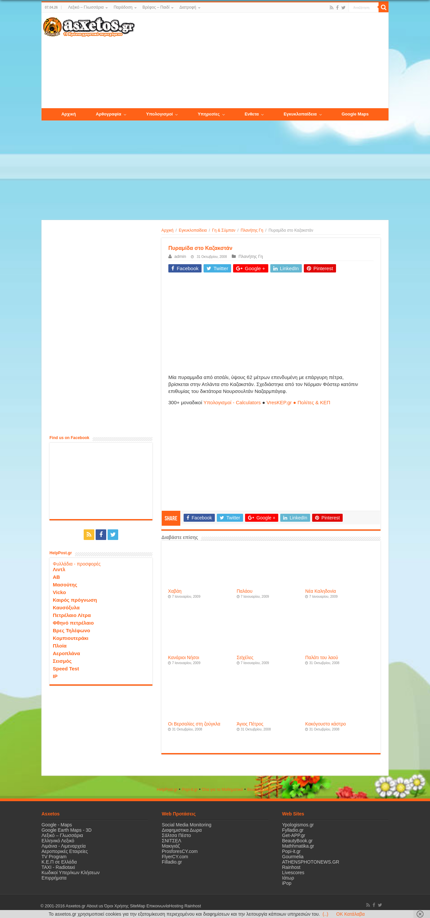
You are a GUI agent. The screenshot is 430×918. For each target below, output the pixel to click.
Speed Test (66, 668)
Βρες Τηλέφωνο (71, 630)
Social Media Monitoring (186, 824)
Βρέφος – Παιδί (155, 7)
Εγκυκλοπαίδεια (193, 230)
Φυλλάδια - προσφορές (77, 564)
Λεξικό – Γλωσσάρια (86, 7)
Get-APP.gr (293, 835)
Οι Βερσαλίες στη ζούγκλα (194, 724)
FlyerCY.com (175, 856)
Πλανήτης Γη (252, 230)
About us (94, 906)
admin (180, 256)
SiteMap (137, 906)
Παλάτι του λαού (321, 657)
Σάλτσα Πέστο (176, 835)
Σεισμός (62, 661)
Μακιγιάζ (171, 846)
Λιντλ (59, 569)
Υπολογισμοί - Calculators (232, 402)
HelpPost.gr (167, 789)
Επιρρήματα (54, 877)
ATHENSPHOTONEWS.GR (310, 862)
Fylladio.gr (293, 830)
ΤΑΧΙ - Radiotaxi (58, 867)
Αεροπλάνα (66, 653)
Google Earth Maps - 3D (67, 830)
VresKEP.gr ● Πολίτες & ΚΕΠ (298, 402)
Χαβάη (175, 591)
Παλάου (245, 591)
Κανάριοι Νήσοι (183, 657)
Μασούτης (65, 584)
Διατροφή (187, 7)
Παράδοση (123, 7)
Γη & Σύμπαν (223, 230)
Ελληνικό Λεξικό (58, 840)
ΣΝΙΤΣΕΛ (171, 840)
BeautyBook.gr (297, 840)
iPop (287, 883)
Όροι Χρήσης (116, 906)
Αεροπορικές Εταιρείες (65, 851)
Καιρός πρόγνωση (75, 600)
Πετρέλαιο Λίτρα (72, 615)
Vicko (59, 592)
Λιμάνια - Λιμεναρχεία (64, 846)
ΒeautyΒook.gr (260, 789)
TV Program (54, 856)
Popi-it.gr (190, 789)
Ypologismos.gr (298, 824)
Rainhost (291, 867)
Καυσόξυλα (66, 607)
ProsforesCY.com (180, 851)
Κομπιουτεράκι (70, 638)
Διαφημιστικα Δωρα (182, 830)
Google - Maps (57, 824)
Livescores (293, 872)
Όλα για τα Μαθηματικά (222, 789)
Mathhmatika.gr (298, 846)
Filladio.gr (172, 862)
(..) (325, 914)
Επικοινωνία (157, 906)
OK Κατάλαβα (350, 914)
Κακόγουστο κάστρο (325, 724)
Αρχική (167, 230)
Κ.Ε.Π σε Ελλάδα (59, 862)
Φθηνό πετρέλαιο (73, 623)
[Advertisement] (262, 60)
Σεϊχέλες (245, 657)
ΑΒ (56, 577)
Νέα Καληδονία (320, 591)
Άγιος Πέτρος (250, 724)
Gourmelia (293, 856)
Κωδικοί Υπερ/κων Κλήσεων (71, 872)
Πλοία (60, 646)
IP (55, 676)
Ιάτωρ (288, 877)
